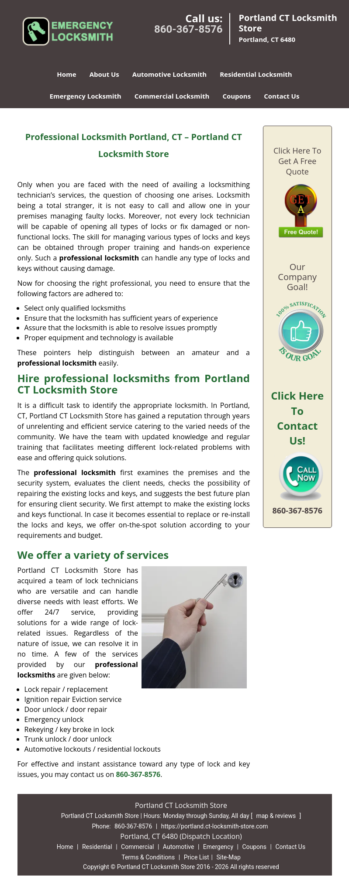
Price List (196, 857)
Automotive (178, 846)
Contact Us (281, 96)
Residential (97, 846)
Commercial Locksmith (172, 96)
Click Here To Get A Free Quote (297, 161)
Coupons (236, 96)
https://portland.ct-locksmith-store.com (214, 826)
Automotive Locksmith (169, 74)
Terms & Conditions (148, 857)
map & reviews (276, 815)
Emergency (218, 846)
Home (66, 74)
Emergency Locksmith (85, 96)
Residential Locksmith (256, 74)
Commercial (137, 846)
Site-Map (229, 857)
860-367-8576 (188, 29)
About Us (104, 74)
